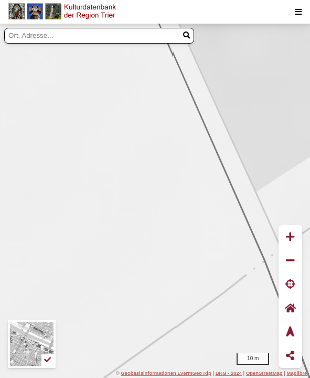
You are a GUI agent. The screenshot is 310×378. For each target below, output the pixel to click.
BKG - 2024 (229, 373)
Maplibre (297, 373)
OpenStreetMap (264, 373)
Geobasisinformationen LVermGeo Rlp (166, 373)
